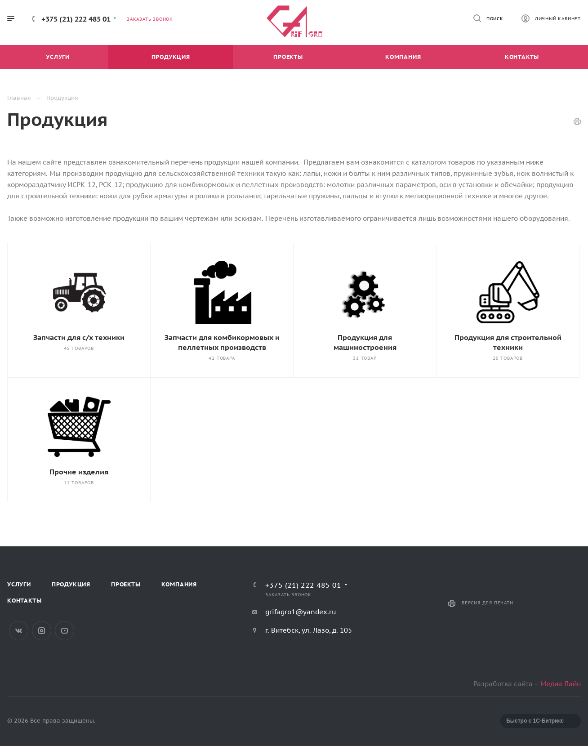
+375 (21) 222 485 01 (76, 18)
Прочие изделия (78, 471)
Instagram (41, 630)
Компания (179, 584)
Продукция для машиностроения (365, 342)
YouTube (64, 630)
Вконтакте (18, 630)
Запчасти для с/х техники (79, 337)
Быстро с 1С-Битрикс (535, 721)
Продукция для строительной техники (507, 342)
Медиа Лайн (560, 683)
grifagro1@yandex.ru (300, 612)
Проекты (126, 584)
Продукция (71, 584)
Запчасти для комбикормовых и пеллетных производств (222, 342)
